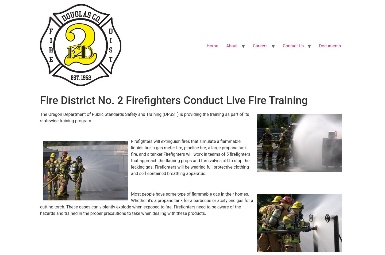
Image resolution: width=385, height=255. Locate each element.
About (232, 45)
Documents (330, 45)
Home (212, 45)
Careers (260, 45)
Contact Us (293, 45)
